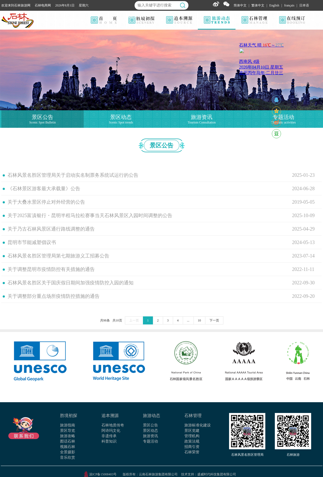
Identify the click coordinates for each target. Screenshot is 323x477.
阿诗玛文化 (110, 431)
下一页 (214, 320)
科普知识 (109, 441)
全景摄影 (67, 452)
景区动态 (150, 431)
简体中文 (240, 5)
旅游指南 (67, 425)
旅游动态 (151, 415)
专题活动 (150, 441)
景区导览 (67, 431)
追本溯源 (110, 415)
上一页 (134, 320)
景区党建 (191, 431)
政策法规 (191, 441)
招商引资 (191, 447)
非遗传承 (109, 436)
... (188, 320)
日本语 (304, 5)
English (274, 5)
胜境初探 (68, 415)
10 (199, 320)
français (289, 5)
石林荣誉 (191, 452)
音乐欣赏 (67, 457)
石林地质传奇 (112, 425)
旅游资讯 (150, 436)
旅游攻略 (67, 436)
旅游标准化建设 (197, 425)
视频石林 (67, 447)
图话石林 (67, 441)
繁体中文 (257, 5)
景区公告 (150, 425)
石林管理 (193, 415)
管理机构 (191, 436)
